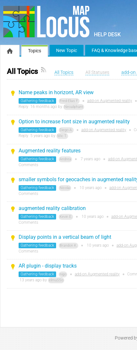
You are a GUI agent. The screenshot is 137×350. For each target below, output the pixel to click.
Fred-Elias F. (69, 101)
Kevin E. (66, 217)
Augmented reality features (50, 151)
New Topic (66, 50)
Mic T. (62, 136)
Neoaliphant (73, 107)
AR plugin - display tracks (48, 266)
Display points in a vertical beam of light (65, 237)
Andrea (65, 159)
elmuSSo (56, 280)
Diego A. (66, 130)
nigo (63, 274)
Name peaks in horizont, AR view (56, 92)
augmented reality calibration (52, 208)
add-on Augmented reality (109, 100)
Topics (34, 50)
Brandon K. (68, 245)
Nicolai (65, 188)
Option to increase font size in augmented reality (74, 121)
